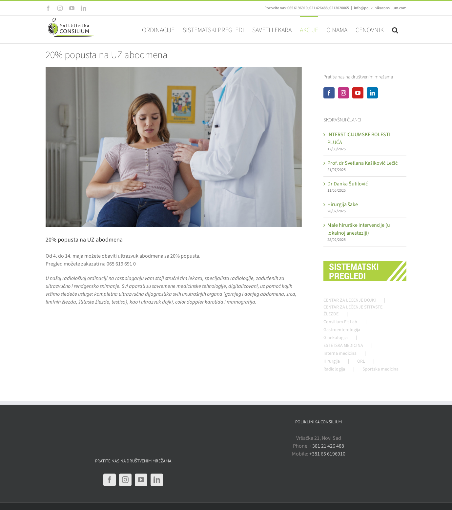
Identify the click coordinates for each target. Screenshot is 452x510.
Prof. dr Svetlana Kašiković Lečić (362, 163)
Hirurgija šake (342, 204)
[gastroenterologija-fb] (174, 147)
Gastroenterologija (341, 330)
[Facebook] (329, 92)
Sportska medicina (380, 369)
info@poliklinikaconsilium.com (380, 8)
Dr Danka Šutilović (347, 183)
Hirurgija (331, 361)
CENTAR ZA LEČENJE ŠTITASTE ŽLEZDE (352, 310)
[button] (395, 29)
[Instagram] (343, 92)
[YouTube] (357, 92)
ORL (361, 361)
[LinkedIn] (372, 92)
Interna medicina (340, 353)
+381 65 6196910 (327, 453)
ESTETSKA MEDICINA (343, 345)
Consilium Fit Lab (340, 322)
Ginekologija (335, 337)
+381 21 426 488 (327, 446)
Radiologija (334, 369)
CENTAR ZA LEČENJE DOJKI (349, 300)
